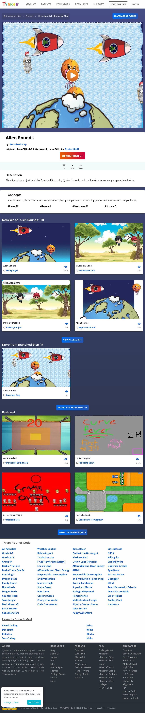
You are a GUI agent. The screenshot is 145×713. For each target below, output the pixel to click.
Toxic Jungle (8, 600)
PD (124, 687)
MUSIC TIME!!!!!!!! (84, 265)
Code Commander (47, 604)
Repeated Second (87, 327)
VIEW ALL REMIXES (72, 339)
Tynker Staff (72, 149)
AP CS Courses (130, 670)
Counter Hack (10, 596)
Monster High (45, 583)
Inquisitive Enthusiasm (17, 463)
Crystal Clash (115, 549)
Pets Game (43, 591)
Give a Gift (80, 657)
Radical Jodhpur (14, 327)
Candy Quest (9, 583)
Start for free (118, 4)
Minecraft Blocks (107, 670)
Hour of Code (105, 687)
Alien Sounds (9, 265)
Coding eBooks (57, 674)
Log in (135, 4)
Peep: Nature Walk (118, 591)
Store (53, 681)
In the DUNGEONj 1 (12, 515)
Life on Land (44, 566)
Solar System (79, 608)
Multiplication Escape (84, 600)
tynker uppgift (83, 458)
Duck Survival (10, 458)
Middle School (130, 664)
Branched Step (18, 144)
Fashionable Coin (87, 270)
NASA (111, 553)
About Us (54, 653)
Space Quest (44, 587)
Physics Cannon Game (85, 604)
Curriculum (80, 653)
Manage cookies (11, 702)
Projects (30, 16)
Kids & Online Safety (84, 708)
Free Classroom (130, 657)
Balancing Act (45, 553)
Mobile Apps (56, 667)
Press (53, 660)
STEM (111, 583)
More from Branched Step (72, 407)
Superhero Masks (82, 587)
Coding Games (106, 650)
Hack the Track (83, 515)
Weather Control (46, 549)
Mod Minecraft (10, 604)
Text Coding (8, 638)
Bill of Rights (115, 596)
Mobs (90, 638)
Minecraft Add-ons (108, 674)
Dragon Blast (9, 578)
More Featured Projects (72, 532)
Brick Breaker (9, 608)
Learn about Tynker (125, 16)
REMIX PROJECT (72, 156)
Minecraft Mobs (106, 667)
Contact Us (110, 708)
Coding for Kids (13, 16)
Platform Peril (80, 557)
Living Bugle (12, 270)
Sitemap (54, 670)
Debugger (113, 578)
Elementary (128, 660)
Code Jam (103, 684)
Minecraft (7, 629)
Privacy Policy (66, 708)
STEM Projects (130, 694)
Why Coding (80, 664)
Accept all (34, 702)
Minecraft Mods (106, 681)
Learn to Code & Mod (17, 619)
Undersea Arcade (117, 566)
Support (54, 657)
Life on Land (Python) (84, 561)
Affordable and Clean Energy (53, 570)
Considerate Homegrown (91, 520)
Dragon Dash (9, 591)
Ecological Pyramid (83, 591)
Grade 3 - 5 (8, 557)
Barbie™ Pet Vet (11, 566)
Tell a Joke (113, 557)
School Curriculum (132, 653)
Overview (79, 650)
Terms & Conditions (49, 708)
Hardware (113, 604)
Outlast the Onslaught (85, 553)
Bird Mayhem (115, 561)
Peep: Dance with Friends (122, 587)
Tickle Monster (45, 557)
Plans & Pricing (82, 670)
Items (90, 629)
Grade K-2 (7, 553)
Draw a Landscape (82, 583)
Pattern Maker (116, 574)
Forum (53, 677)
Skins (90, 625)
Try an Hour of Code (16, 543)
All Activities (9, 549)
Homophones (80, 596)
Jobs (52, 664)
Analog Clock (115, 600)
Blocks (90, 634)
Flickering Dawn (86, 463)
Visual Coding (9, 625)
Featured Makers (83, 667)
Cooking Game (45, 596)
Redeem (79, 660)
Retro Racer (79, 549)
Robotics (7, 634)
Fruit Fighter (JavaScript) (51, 561)
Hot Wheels (8, 587)
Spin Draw (113, 570)
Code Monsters (10, 613)
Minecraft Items (106, 677)
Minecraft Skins (106, 657)
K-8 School (128, 677)
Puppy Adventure (82, 613)
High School (129, 667)
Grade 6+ (7, 561)
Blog (52, 650)
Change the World (47, 600)
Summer (79, 677)
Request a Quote (131, 698)
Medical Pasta (13, 520)
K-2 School (128, 674)
